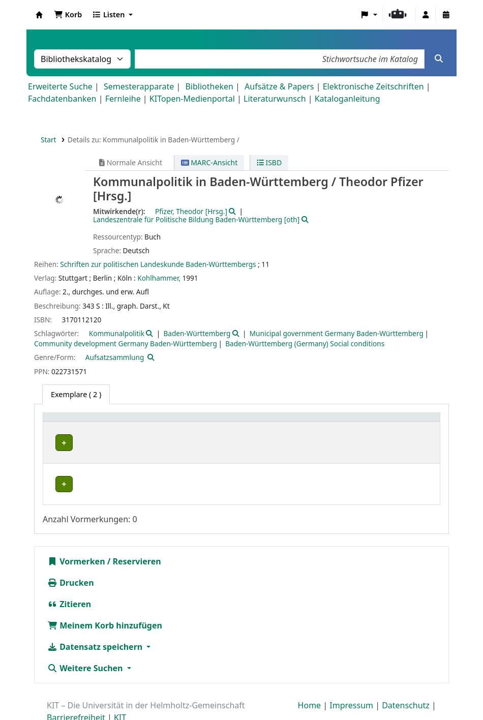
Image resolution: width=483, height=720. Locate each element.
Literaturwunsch (275, 98)
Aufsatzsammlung (114, 357)
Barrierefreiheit (76, 691)
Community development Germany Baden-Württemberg (125, 343)
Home (309, 678)
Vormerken (76, 535)
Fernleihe (123, 98)
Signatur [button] (318, 422)
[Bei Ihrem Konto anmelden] (425, 14)
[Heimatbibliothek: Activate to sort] (106, 423)
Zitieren (69, 577)
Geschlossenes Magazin (212, 465)
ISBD (269, 162)
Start (48, 139)
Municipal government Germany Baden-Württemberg (337, 333)
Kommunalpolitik (116, 333)
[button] (68, 14)
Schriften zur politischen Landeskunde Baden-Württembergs (158, 264)
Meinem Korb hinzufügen (104, 599)
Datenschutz (406, 678)
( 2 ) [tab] (76, 394)
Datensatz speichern (95, 620)
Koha (39, 14)
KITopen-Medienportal (192, 98)
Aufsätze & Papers (279, 86)
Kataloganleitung (347, 98)
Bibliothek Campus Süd (91, 465)
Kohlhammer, (158, 278)
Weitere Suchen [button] (86, 641)
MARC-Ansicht (209, 162)
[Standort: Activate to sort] (234, 423)
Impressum (351, 678)
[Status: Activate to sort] (407, 423)
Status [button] (391, 422)
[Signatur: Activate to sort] (336, 423)
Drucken (70, 556)
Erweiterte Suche (60, 86)
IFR (57, 442)
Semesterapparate (139, 86)
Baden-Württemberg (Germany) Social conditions (304, 343)
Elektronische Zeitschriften (373, 86)
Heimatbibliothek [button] (79, 422)
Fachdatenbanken (62, 98)
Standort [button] (190, 422)
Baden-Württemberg (196, 333)
